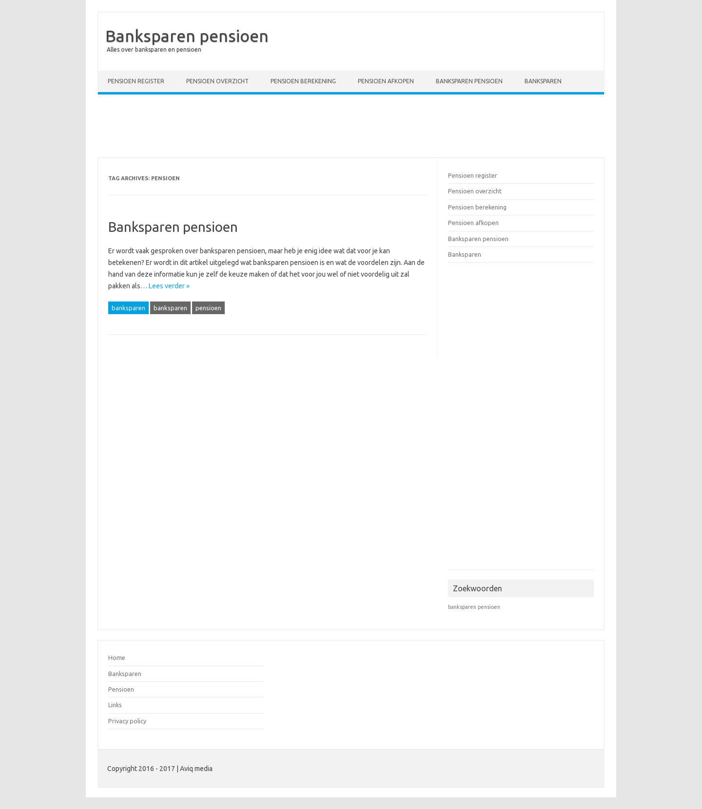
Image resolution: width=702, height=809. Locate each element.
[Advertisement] (351, 128)
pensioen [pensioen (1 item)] (489, 607)
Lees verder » (169, 286)
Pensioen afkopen (386, 81)
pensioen (208, 307)
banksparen (128, 307)
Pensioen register (136, 81)
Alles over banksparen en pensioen (154, 49)
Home (116, 657)
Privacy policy (127, 720)
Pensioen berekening (303, 81)
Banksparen (543, 81)
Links (115, 704)
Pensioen (121, 689)
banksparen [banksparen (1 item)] (462, 607)
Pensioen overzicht (217, 81)
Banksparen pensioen (187, 35)
